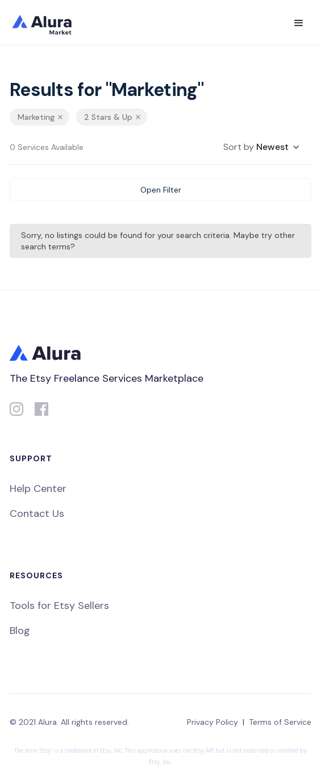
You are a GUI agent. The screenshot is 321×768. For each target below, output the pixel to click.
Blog (20, 630)
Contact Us (37, 513)
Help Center (38, 488)
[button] (298, 23)
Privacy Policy (212, 722)
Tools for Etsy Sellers (59, 605)
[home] (49, 22)
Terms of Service (280, 722)
